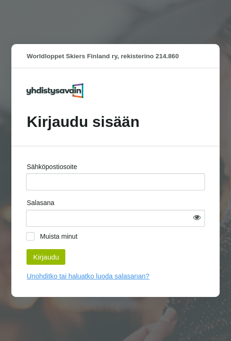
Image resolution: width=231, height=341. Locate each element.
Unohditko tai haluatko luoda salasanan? (88, 276)
